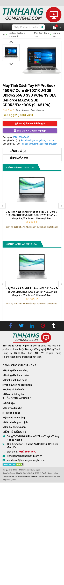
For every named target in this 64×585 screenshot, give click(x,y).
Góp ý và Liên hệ (13, 408)
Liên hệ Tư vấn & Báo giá (30, 123)
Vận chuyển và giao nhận (18, 384)
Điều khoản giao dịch (16, 422)
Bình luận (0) (19, 157)
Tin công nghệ (12, 412)
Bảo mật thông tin (14, 394)
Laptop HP (56, 35)
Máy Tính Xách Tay (41, 35)
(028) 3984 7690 (21, 137)
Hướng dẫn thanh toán (16, 375)
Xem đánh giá (22, 110)
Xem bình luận (37, 110)
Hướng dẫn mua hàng (16, 370)
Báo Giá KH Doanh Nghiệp (30, 130)
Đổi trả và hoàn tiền (14, 389)
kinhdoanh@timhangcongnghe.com (39, 144)
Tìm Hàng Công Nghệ (31, 470)
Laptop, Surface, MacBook (17, 35)
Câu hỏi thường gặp (15, 427)
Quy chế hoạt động (14, 417)
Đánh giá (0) (18, 151)
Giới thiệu (9, 403)
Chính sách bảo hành (15, 380)
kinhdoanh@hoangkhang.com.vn (37, 140)
